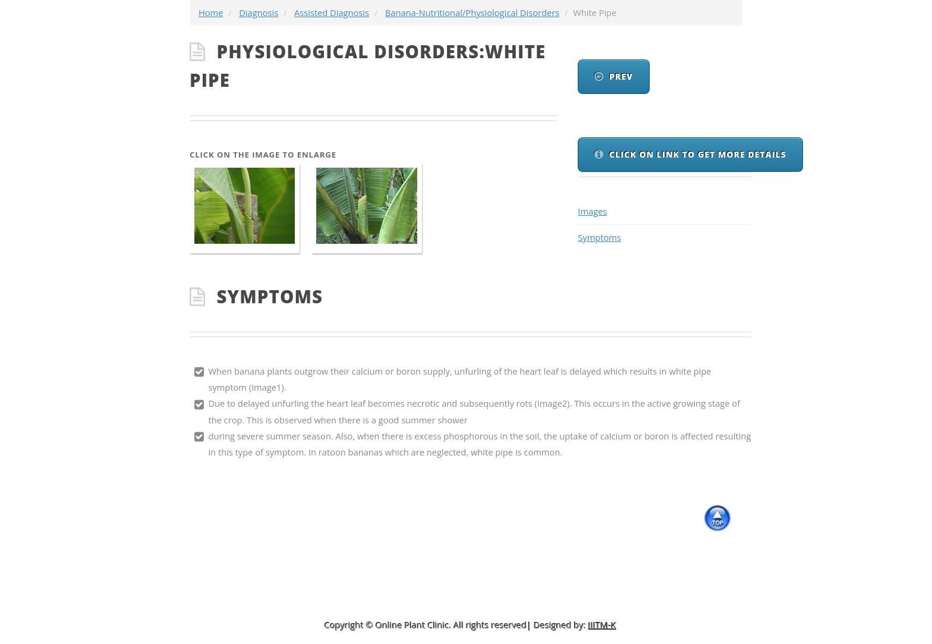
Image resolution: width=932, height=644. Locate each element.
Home (211, 12)
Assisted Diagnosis (331, 12)
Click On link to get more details (697, 154)
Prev (621, 76)
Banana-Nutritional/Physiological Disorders (472, 12)
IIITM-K (602, 625)
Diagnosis (258, 12)
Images (592, 211)
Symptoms (599, 237)
